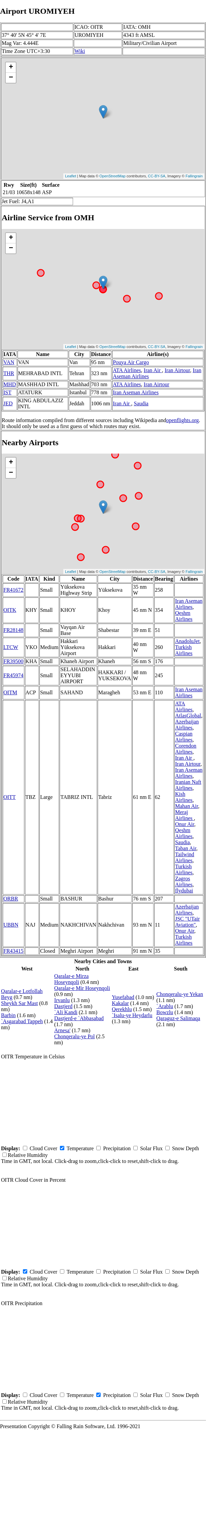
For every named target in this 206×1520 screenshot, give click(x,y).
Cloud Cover (43, 1148)
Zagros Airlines (184, 881)
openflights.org (182, 420)
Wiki (79, 51)
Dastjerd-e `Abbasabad (79, 1018)
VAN (8, 362)
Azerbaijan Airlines (187, 724)
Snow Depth (185, 1148)
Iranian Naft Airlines (188, 785)
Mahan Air (186, 806)
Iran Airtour (177, 370)
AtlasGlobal (188, 715)
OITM (10, 692)
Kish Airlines (184, 797)
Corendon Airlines (185, 749)
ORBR (10, 898)
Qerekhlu (122, 1009)
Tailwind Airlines (184, 857)
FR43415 (13, 951)
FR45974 (13, 675)
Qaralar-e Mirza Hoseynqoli (71, 979)
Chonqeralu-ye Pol (74, 1036)
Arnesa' (62, 1030)
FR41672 (13, 590)
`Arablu (165, 1006)
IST (7, 392)
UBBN (10, 925)
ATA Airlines (127, 370)
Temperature (80, 1148)
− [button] (11, 78)
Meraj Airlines (184, 815)
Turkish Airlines (184, 650)
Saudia (141, 403)
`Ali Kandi (65, 1012)
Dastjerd (63, 1006)
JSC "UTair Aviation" (187, 922)
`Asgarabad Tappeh (22, 1021)
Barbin (8, 1015)
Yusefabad (123, 997)
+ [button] (11, 67)
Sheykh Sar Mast (19, 1003)
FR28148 (13, 630)
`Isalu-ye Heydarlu (132, 1015)
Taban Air (185, 848)
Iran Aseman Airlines (136, 392)
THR (8, 373)
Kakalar (120, 1003)
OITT (9, 797)
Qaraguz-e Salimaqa (178, 1018)
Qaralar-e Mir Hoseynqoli (82, 988)
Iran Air (153, 370)
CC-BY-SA (157, 176)
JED (8, 403)
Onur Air (184, 824)
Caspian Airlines (184, 737)
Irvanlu (62, 1000)
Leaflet (70, 176)
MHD (9, 384)
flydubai (184, 890)
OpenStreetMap (112, 176)
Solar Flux (151, 1148)
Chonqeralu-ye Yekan (180, 994)
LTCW (10, 647)
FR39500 (13, 661)
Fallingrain (194, 176)
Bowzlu (165, 1012)
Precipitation (117, 1148)
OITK (9, 610)
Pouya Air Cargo (131, 362)
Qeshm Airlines (184, 616)
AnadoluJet (187, 641)
